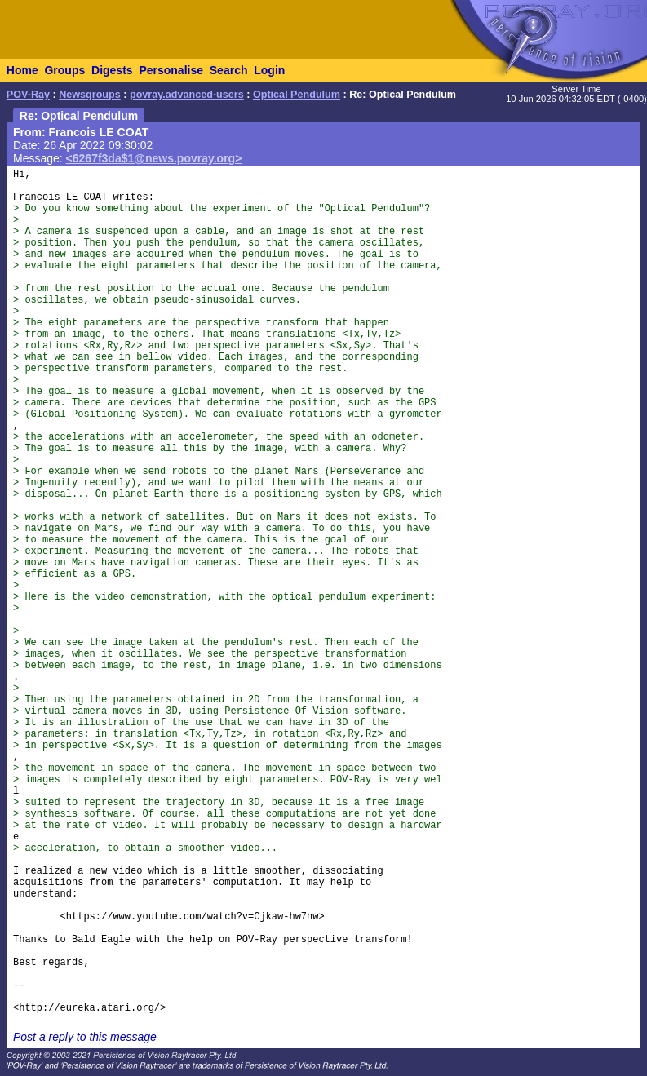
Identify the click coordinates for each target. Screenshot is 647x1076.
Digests (112, 70)
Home (22, 70)
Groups (64, 70)
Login (269, 70)
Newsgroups (90, 94)
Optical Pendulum (296, 94)
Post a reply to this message (85, 1036)
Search (229, 70)
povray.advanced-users (187, 94)
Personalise (171, 70)
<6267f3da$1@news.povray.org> (154, 158)
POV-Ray (28, 94)
